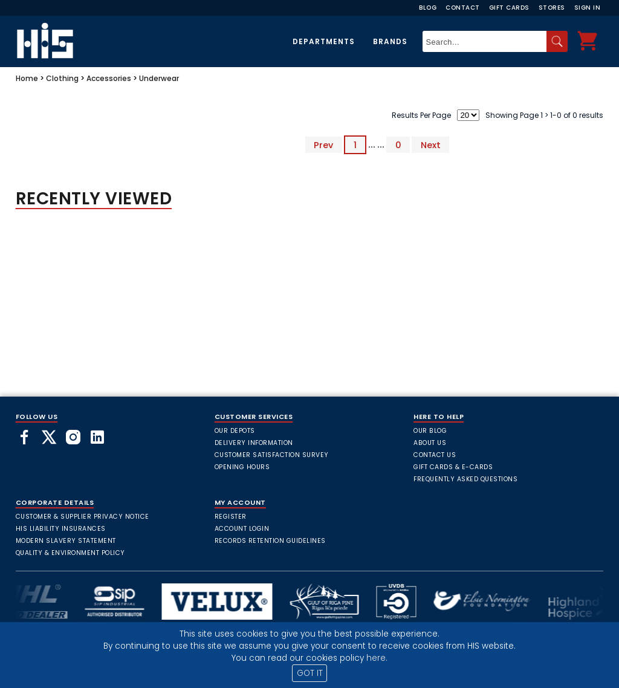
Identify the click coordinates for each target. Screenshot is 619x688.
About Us (429, 442)
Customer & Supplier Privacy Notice (82, 516)
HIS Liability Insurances (61, 528)
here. (376, 658)
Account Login (242, 528)
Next (431, 144)
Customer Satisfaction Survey (272, 454)
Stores (552, 7)
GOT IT (310, 673)
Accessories (108, 78)
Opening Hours (242, 467)
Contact (463, 7)
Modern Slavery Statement (66, 540)
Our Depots (235, 430)
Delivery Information (254, 442)
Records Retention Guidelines (270, 540)
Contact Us (434, 454)
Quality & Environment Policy (70, 552)
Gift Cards (509, 7)
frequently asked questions (465, 479)
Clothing (62, 78)
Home (27, 78)
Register (231, 516)
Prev (323, 144)
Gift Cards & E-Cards (453, 467)
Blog (427, 7)
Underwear (159, 78)
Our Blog (430, 430)
